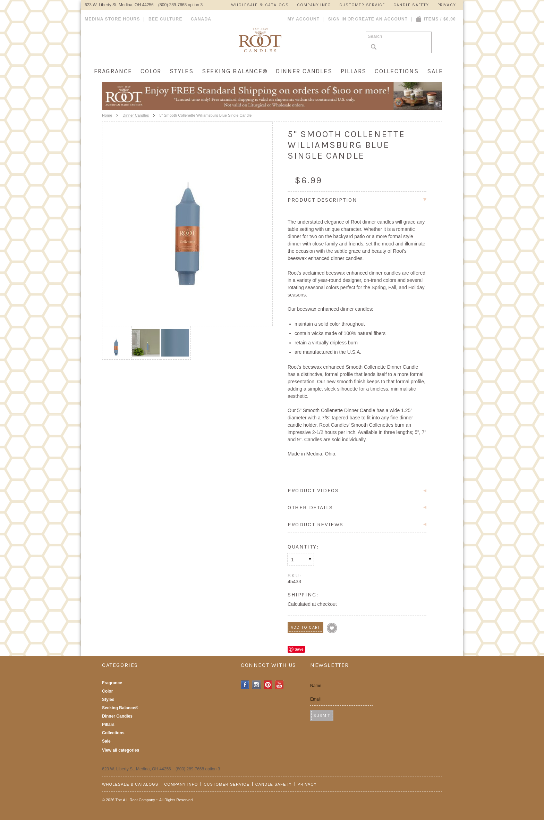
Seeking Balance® (235, 71)
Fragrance (113, 71)
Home (107, 115)
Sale (435, 71)
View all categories (120, 750)
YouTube (279, 684)
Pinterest (268, 684)
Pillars (354, 71)
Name (315, 685)
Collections (397, 71)
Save (299, 649)
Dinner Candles (304, 71)
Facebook (245, 684)
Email (315, 699)
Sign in (337, 19)
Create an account (381, 19)
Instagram (256, 684)
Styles (182, 71)
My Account (304, 19)
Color (151, 71)
